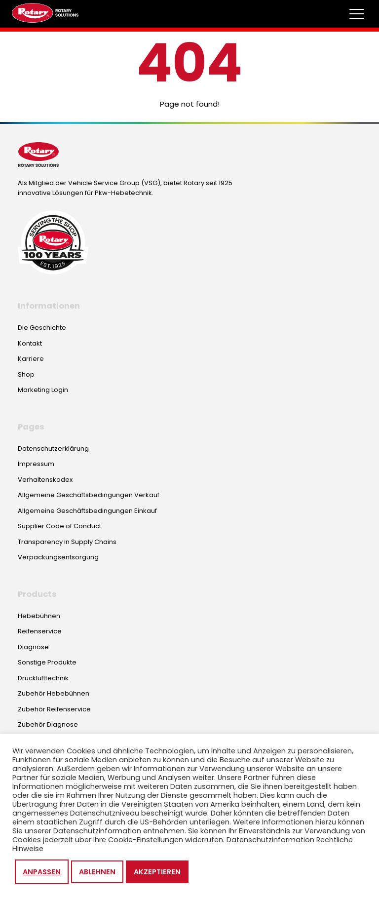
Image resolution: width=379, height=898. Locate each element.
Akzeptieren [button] (157, 872)
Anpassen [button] (42, 872)
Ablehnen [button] (97, 872)
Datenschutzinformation (270, 840)
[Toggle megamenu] (356, 13)
